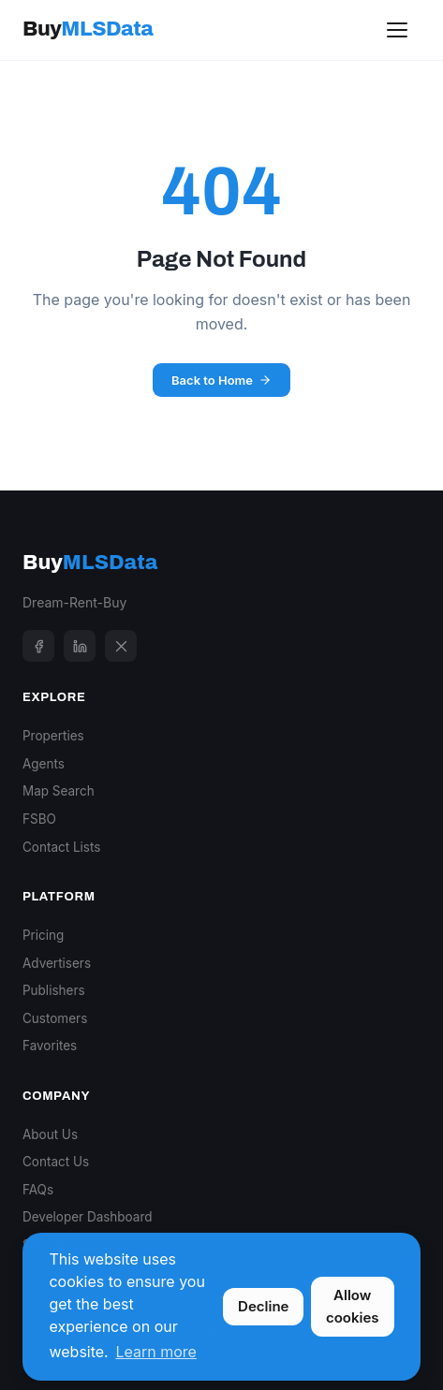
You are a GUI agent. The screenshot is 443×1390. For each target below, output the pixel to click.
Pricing (43, 935)
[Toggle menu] (397, 29)
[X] (121, 646)
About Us (50, 1134)
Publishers (53, 990)
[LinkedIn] (80, 646)
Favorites (49, 1045)
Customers (54, 1018)
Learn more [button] (155, 1351)
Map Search (58, 790)
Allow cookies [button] (352, 1306)
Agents (43, 763)
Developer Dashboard (87, 1216)
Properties (53, 735)
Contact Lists (61, 847)
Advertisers (56, 963)
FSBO (39, 819)
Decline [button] (263, 1306)
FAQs (37, 1189)
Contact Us (55, 1161)
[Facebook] (38, 646)
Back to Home (221, 380)
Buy (87, 29)
